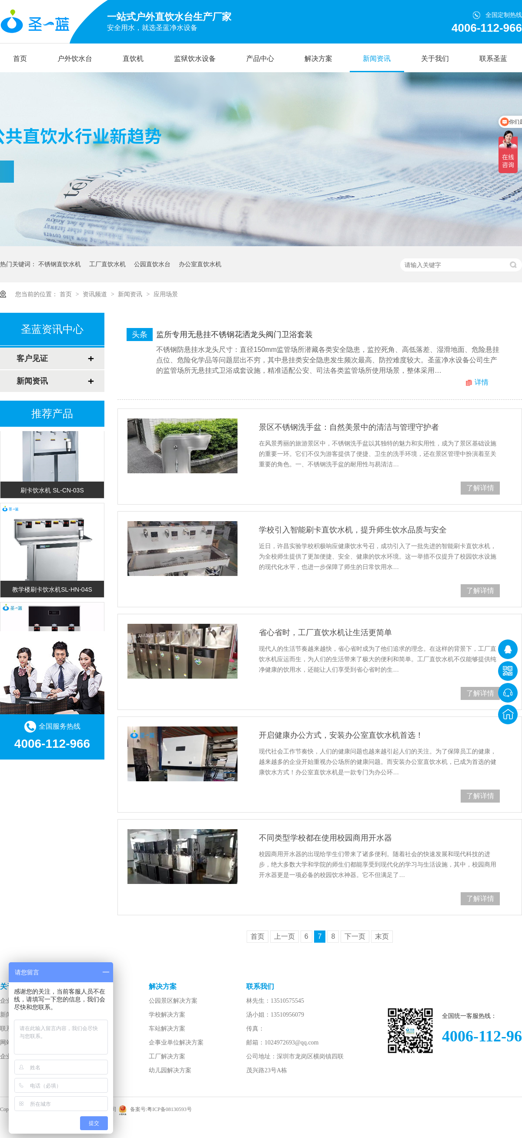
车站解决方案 (167, 1028)
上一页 (284, 936)
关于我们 (435, 58)
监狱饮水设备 (195, 58)
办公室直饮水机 (200, 264)
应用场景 (166, 294)
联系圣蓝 (493, 58)
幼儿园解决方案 (170, 1070)
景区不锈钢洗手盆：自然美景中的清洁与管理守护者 (349, 427)
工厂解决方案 (167, 1056)
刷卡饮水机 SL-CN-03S (52, 492)
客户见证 (32, 358)
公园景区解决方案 (173, 1000)
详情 (482, 382)
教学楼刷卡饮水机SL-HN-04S (52, 591)
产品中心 (260, 58)
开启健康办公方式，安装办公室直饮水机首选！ (341, 735)
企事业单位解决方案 (176, 1042)
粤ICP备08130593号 (169, 1109)
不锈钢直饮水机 (59, 264)
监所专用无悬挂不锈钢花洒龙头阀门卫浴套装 (234, 334)
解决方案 (318, 58)
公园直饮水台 (152, 264)
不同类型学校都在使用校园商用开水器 (325, 837)
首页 (20, 58)
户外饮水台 (74, 58)
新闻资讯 (377, 58)
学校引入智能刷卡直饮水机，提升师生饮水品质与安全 (353, 529)
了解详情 (480, 488)
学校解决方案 (167, 1014)
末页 (382, 936)
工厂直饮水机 (107, 264)
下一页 (355, 936)
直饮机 (133, 58)
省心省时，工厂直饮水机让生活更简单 (325, 632)
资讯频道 (96, 294)
